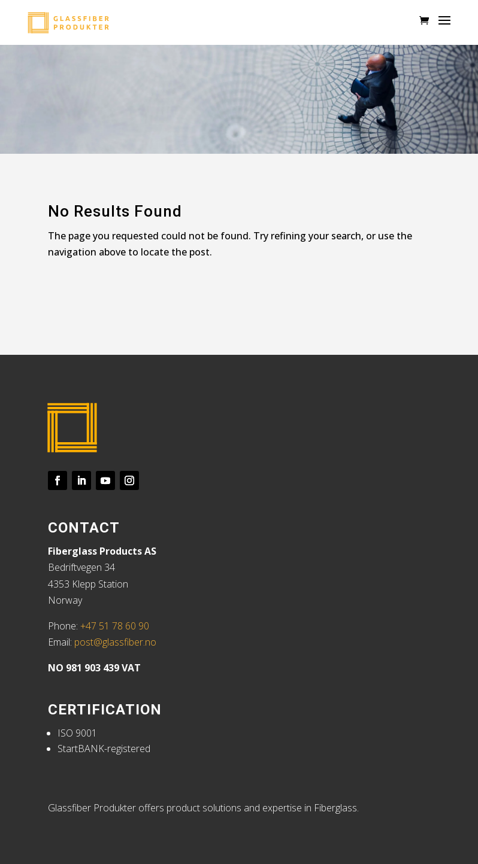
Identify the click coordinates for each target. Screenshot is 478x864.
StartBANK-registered (104, 748)
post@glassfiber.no (115, 642)
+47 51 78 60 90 (114, 625)
